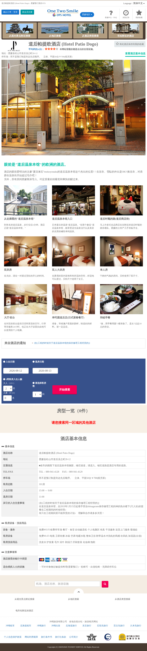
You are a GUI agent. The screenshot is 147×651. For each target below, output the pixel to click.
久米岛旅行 (135, 625)
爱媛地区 (87, 14)
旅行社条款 (60, 637)
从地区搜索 (54, 30)
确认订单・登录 (10, 12)
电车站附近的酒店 (24, 610)
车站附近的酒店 (125, 30)
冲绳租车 (10, 625)
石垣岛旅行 (102, 625)
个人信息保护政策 (13, 637)
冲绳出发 (55, 625)
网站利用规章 (31, 637)
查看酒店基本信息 (135, 53)
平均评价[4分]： (36, 49)
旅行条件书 (46, 637)
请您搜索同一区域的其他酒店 (74, 422)
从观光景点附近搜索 (19, 30)
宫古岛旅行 (119, 625)
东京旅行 (86, 625)
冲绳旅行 (41, 625)
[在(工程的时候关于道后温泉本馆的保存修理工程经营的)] (62, 343)
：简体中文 (134, 3)
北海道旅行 (71, 625)
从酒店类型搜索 (90, 30)
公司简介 (73, 637)
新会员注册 (27, 12)
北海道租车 (25, 625)
